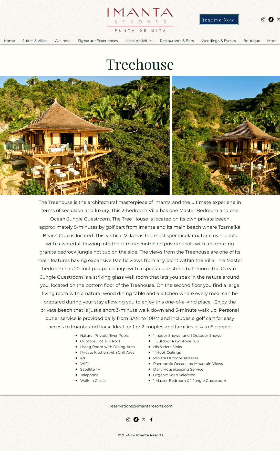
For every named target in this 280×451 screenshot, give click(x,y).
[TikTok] (271, 19)
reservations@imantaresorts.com (141, 406)
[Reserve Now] (219, 19)
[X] (143, 419)
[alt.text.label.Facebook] (151, 419)
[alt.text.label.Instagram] (263, 19)
